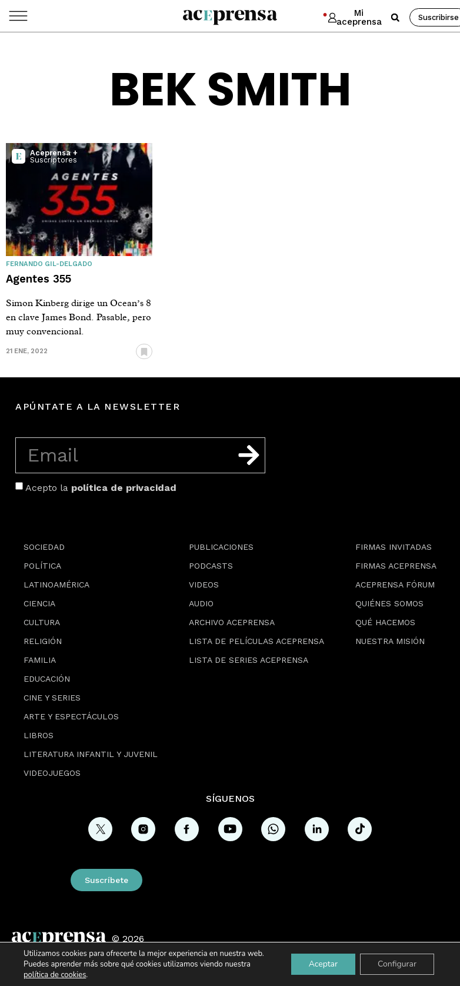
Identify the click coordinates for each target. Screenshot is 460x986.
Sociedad (44, 547)
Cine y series (52, 697)
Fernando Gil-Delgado (49, 264)
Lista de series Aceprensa (248, 660)
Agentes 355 (38, 279)
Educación (47, 678)
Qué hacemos (385, 622)
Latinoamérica (56, 584)
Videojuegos (52, 773)
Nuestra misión (390, 641)
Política (42, 565)
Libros (39, 735)
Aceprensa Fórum (395, 584)
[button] (395, 17)
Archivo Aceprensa (232, 622)
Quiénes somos (389, 603)
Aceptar (323, 964)
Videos (204, 584)
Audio (201, 603)
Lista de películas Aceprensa (256, 641)
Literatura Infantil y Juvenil (91, 754)
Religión (43, 641)
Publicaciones (221, 547)
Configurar (397, 964)
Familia (40, 660)
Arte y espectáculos (71, 716)
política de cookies (55, 975)
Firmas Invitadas (393, 547)
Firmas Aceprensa (395, 565)
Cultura (42, 622)
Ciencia (39, 603)
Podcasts (211, 565)
